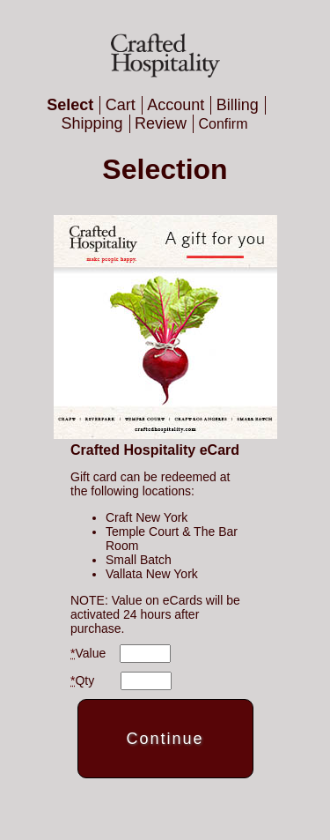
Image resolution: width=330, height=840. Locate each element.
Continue (164, 738)
